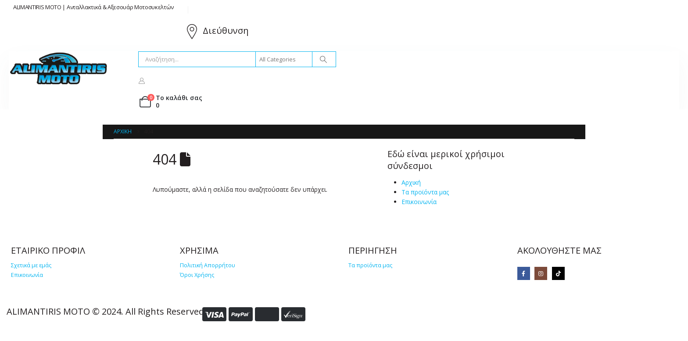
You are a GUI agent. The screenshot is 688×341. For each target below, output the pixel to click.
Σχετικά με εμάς (31, 265)
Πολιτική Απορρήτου (207, 265)
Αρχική (411, 182)
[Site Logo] (59, 68)
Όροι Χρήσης (197, 275)
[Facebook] (523, 273)
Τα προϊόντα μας (425, 192)
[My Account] (142, 80)
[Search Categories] (283, 59)
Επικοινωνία (419, 201)
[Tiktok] (558, 273)
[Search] (323, 59)
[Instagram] (540, 273)
